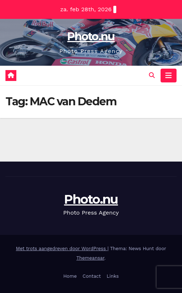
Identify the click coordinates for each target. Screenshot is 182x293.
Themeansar (90, 258)
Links (113, 276)
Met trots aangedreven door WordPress (62, 248)
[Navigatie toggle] (169, 75)
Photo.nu (90, 36)
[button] (152, 75)
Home (70, 276)
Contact (91, 276)
